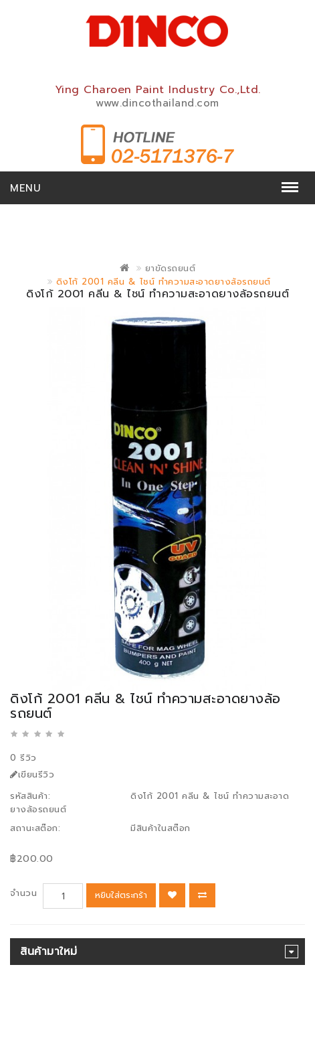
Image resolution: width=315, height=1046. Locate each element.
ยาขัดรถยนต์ (170, 268)
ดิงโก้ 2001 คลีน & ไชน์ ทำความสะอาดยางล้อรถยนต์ (163, 281)
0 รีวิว (23, 757)
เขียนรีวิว (32, 774)
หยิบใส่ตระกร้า (121, 895)
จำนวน (23, 893)
